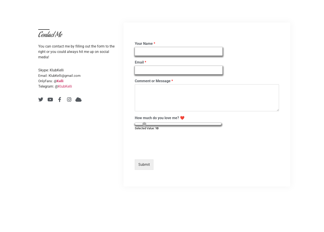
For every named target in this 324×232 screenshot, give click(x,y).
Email (140, 62)
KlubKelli (65, 86)
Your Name (145, 43)
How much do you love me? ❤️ (159, 118)
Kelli (60, 81)
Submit (144, 164)
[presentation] (169, 152)
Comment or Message (154, 81)
